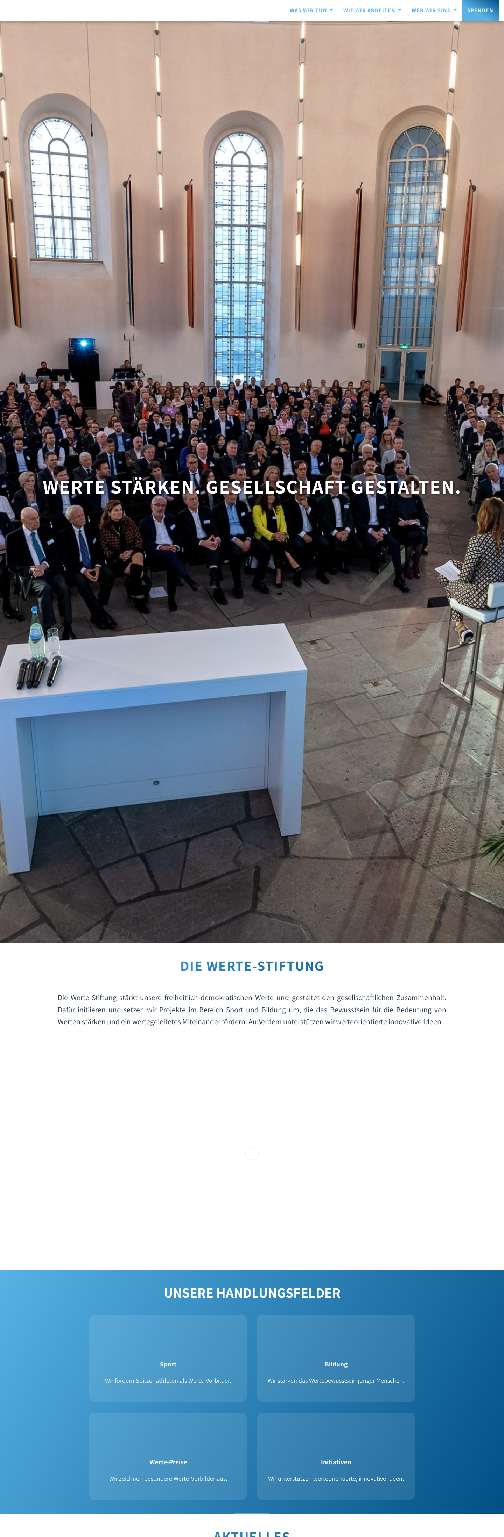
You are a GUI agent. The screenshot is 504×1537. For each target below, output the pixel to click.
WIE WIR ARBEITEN (370, 10)
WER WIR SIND (432, 10)
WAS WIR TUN (309, 10)
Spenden (480, 10)
